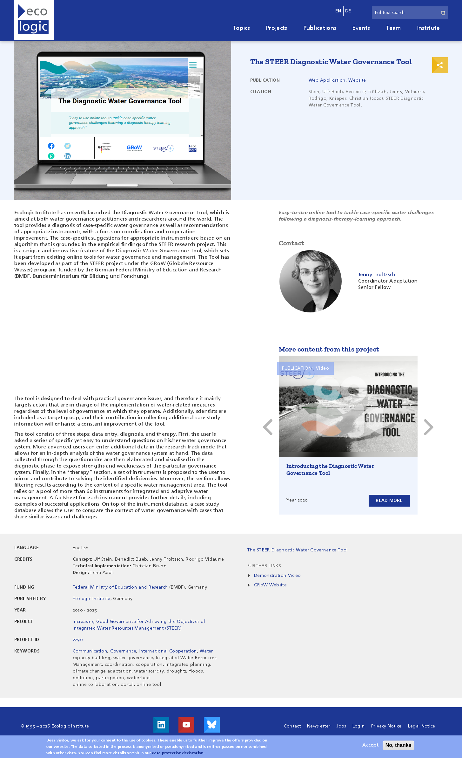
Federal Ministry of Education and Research (120, 587)
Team (393, 28)
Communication (90, 651)
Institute (428, 28)
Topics (241, 28)
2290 (78, 640)
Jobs (341, 726)
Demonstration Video (277, 575)
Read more (389, 500)
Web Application (327, 80)
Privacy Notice (386, 726)
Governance (123, 651)
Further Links (264, 566)
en (338, 11)
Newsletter (318, 726)
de (348, 11)
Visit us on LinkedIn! (161, 725)
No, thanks (398, 745)
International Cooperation (168, 651)
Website (357, 80)
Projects (276, 28)
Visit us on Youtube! (186, 725)
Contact (292, 726)
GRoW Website (270, 585)
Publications (320, 28)
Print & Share (440, 65)
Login (358, 726)
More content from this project (329, 349)
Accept (370, 745)
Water (206, 651)
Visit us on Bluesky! (212, 725)
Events (361, 28)
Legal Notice (421, 726)
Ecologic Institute (91, 599)
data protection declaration (178, 753)
